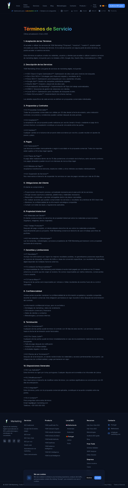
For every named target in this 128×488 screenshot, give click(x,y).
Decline (89, 478)
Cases (45, 6)
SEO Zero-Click (29, 438)
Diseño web (28, 445)
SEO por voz (28, 441)
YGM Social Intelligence (52, 455)
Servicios (36, 6)
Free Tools (94, 6)
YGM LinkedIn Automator (53, 432)
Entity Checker (91, 455)
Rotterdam (70, 432)
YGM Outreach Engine (52, 429)
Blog (51, 6)
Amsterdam (70, 429)
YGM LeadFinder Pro (51, 425)
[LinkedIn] (4, 441)
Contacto (73, 6)
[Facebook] (14, 441)
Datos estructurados (30, 454)
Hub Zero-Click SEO (93, 425)
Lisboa (69, 440)
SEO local (27, 434)
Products (83, 6)
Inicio (18, 6)
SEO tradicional (29, 425)
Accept (97, 478)
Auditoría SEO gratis (116, 6)
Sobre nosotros (26, 6)
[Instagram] (9, 441)
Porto (69, 443)
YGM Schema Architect (52, 436)
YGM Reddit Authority (52, 439)
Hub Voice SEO (92, 429)
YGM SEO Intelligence (52, 452)
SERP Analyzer (91, 451)
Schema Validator (92, 448)
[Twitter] (18, 441)
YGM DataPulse (50, 443)
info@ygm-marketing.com (115, 433)
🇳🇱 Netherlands (71, 425)
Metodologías (61, 6)
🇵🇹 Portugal (70, 436)
